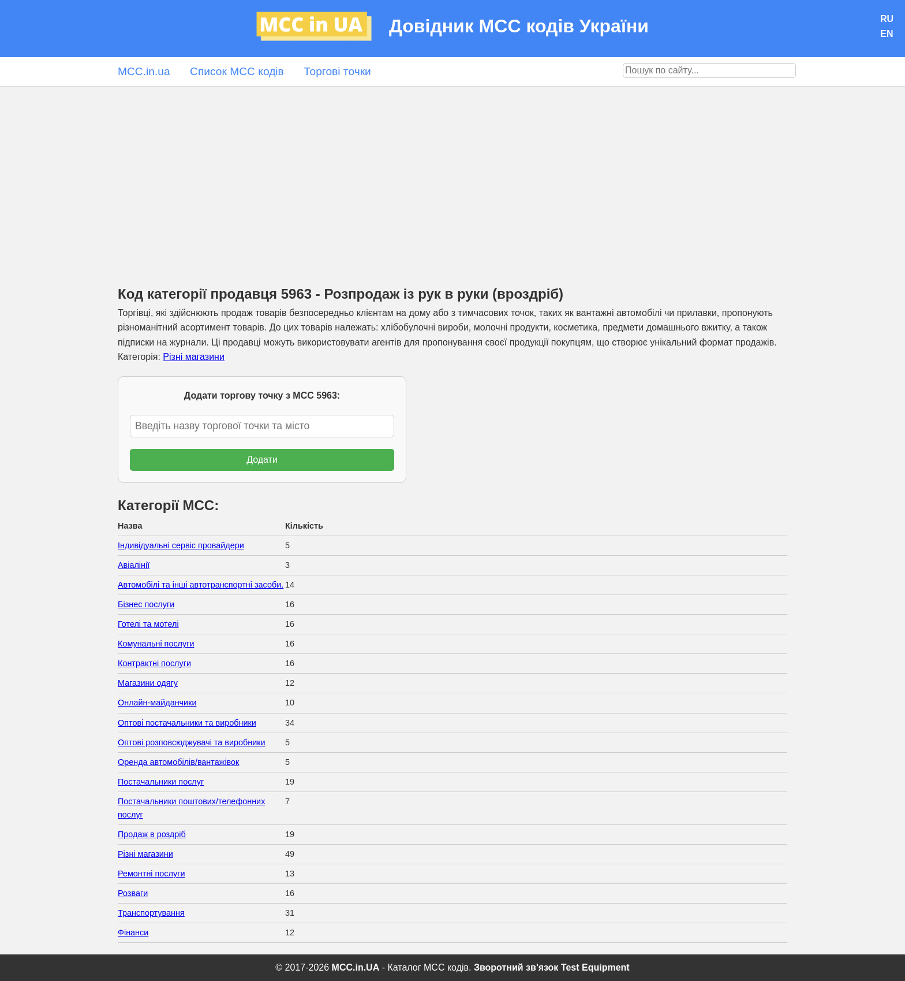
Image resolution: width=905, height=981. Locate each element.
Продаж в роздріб (152, 834)
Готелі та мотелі (148, 624)
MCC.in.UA (356, 967)
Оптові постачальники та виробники (187, 722)
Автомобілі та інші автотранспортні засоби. (200, 584)
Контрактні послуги (154, 663)
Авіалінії (133, 565)
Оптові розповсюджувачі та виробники (191, 742)
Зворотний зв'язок (516, 967)
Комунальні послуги (156, 643)
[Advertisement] (452, 173)
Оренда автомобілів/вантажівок (178, 762)
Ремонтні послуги (151, 873)
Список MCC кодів (237, 71)
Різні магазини (194, 357)
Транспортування (151, 912)
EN (886, 34)
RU (886, 19)
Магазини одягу (148, 683)
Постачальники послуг (161, 781)
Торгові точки (337, 71)
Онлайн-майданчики (157, 702)
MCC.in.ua (144, 71)
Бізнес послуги (146, 604)
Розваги (133, 893)
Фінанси (133, 932)
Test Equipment (595, 967)
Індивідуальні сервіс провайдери (181, 545)
